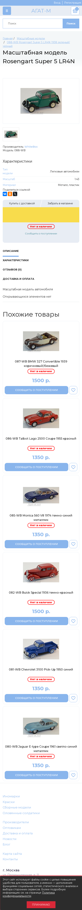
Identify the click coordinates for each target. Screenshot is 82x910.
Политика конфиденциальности (29, 894)
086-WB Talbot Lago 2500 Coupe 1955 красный (41, 438)
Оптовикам (12, 828)
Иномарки (11, 796)
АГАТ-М (41, 11)
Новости (9, 839)
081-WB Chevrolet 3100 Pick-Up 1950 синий (41, 669)
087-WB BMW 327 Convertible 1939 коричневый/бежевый (41, 364)
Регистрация (72, 2)
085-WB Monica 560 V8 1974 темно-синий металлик (41, 518)
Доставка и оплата (18, 833)
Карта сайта (12, 854)
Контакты (10, 859)
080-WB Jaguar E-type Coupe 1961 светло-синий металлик (41, 749)
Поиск (71, 23)
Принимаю (41, 904)
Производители (16, 822)
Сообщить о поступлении (41, 233)
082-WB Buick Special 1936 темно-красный (41, 592)
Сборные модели (17, 807)
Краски (9, 802)
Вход (57, 2)
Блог (6, 844)
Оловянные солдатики (21, 813)
